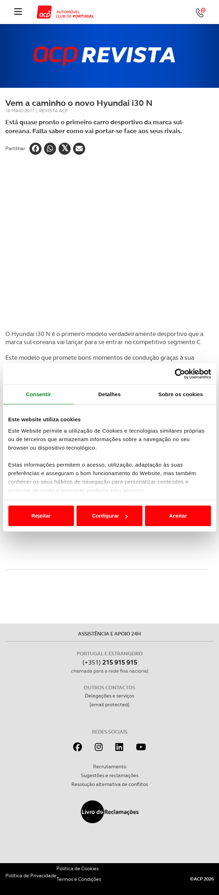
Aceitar (178, 516)
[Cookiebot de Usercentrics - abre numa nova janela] (180, 374)
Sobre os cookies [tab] (180, 394)
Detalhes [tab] (109, 394)
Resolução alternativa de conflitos (109, 784)
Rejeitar (41, 516)
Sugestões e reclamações (109, 775)
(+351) (109, 662)
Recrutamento (109, 766)
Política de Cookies (77, 868)
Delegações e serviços (109, 695)
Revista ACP (53, 111)
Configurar (110, 516)
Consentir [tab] (38, 394)
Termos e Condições (78, 879)
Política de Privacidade (30, 875)
